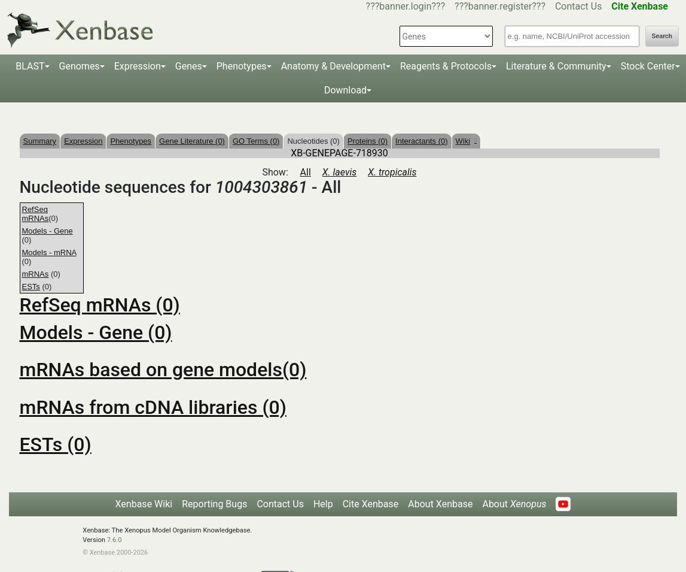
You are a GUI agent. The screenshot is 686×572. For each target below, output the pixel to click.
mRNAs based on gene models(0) (163, 369)
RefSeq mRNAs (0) (100, 304)
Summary (40, 141)
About (514, 504)
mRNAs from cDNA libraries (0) (153, 407)
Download (345, 90)
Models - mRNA (49, 252)
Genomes (79, 66)
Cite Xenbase (371, 504)
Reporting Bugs (214, 504)
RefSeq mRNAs (35, 214)
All (305, 172)
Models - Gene (47, 230)
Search (662, 36)
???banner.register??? (500, 6)
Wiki (466, 141)
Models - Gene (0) (96, 332)
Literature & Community (556, 66)
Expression (137, 66)
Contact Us (578, 6)
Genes (188, 66)
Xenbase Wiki (144, 504)
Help (323, 504)
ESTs (31, 286)
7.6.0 (114, 540)
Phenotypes (242, 66)
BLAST (30, 66)
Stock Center (648, 66)
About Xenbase (440, 504)
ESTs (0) (56, 444)
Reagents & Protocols (446, 66)
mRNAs (35, 274)
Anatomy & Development (333, 66)
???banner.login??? (406, 6)
